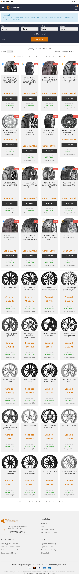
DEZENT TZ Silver (69, 425)
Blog (42, 526)
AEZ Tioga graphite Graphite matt (9, 334)
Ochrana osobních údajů (9, 553)
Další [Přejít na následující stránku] (62, 56)
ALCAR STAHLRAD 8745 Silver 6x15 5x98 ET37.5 (10, 132)
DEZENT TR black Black (29, 380)
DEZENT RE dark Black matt (49, 334)
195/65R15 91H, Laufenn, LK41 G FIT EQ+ (69, 80)
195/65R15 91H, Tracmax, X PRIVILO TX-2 (29, 185)
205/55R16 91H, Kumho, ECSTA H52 (10, 184)
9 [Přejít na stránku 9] (53, 56)
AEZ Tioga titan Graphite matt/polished (29, 335)
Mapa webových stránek (49, 532)
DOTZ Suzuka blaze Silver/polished (69, 472)
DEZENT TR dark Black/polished (49, 380)
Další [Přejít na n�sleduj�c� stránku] (62, 502)
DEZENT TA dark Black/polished (69, 334)
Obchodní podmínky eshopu (10, 547)
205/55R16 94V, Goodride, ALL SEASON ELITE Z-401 (29, 81)
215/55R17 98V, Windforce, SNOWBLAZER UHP (29, 237)
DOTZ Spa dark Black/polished (29, 472)
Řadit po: (3, 52)
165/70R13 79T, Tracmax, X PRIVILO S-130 (9, 237)
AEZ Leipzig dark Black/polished (29, 289)
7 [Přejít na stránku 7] (46, 56)
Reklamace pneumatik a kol (10, 550)
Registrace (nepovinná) (48, 544)
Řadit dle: (57, 52)
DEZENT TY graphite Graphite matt (10, 427)
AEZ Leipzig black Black (9, 289)
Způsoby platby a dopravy (9, 544)
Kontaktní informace (47, 529)
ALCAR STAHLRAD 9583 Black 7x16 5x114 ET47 (69, 132)
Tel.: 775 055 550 (7, 2)
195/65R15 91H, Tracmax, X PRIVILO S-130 (49, 80)
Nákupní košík (45, 553)
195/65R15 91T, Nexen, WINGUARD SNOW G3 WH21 (10, 80)
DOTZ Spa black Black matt (10, 472)
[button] (76, 7)
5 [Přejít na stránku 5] (39, 56)
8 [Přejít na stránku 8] (49, 56)
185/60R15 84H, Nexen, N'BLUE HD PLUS (49, 237)
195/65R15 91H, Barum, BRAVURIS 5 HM (49, 185)
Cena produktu (68, 52)
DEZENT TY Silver (29, 425)
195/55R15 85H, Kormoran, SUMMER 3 (30, 132)
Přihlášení (75, 2)
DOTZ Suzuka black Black (49, 472)
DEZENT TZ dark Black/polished (49, 426)
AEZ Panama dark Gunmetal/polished (49, 289)
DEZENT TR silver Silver (69, 380)
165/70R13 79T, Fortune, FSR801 (69, 236)
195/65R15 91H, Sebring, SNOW (69, 184)
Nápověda (44, 523)
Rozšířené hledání (39, 34)
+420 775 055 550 (16, 532)
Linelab (64, 565)
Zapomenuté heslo (47, 547)
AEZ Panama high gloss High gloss (69, 289)
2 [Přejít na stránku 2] (29, 56)
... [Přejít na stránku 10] (56, 56)
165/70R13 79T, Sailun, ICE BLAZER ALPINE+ (49, 132)
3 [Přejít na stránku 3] (32, 56)
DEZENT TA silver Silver (10, 380)
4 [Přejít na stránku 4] (36, 56)
